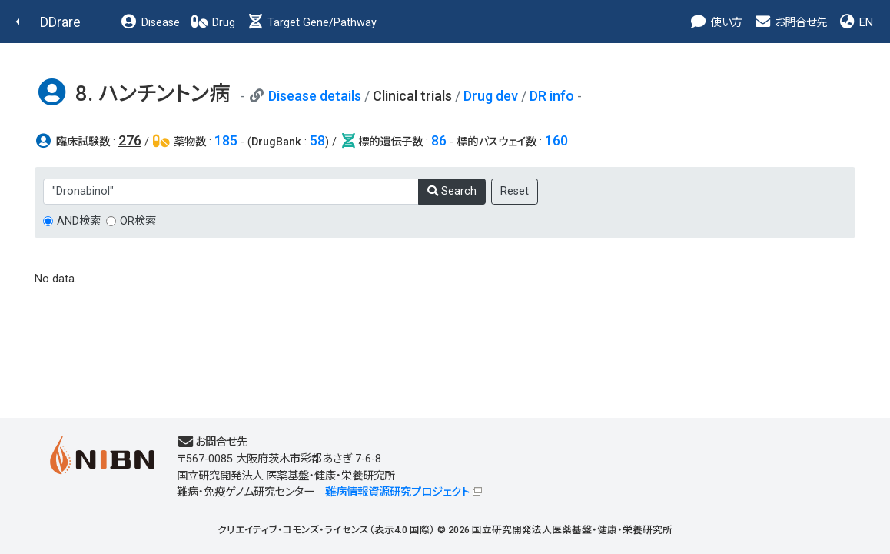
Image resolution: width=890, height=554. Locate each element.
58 (317, 140)
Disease (150, 22)
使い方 (715, 22)
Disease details (314, 96)
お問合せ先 (790, 22)
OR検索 (138, 221)
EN (855, 22)
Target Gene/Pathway (311, 22)
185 (225, 140)
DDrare (60, 22)
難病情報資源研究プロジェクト (397, 492)
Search (452, 191)
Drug (213, 22)
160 (556, 140)
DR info (552, 96)
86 (439, 140)
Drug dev (490, 96)
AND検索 (79, 221)
